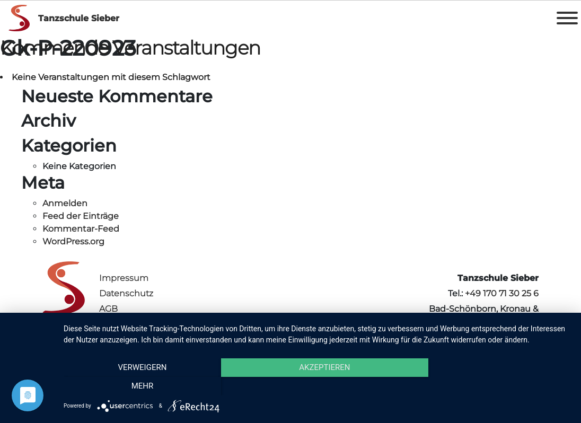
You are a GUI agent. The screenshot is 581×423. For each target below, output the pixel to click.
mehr (494, 386)
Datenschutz (126, 293)
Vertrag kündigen (136, 324)
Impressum (123, 278)
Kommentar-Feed (80, 229)
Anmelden (64, 203)
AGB (108, 309)
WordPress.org (73, 241)
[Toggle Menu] (567, 18)
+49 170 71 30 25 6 (502, 293)
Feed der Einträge (80, 216)
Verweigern (139, 386)
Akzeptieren (317, 386)
